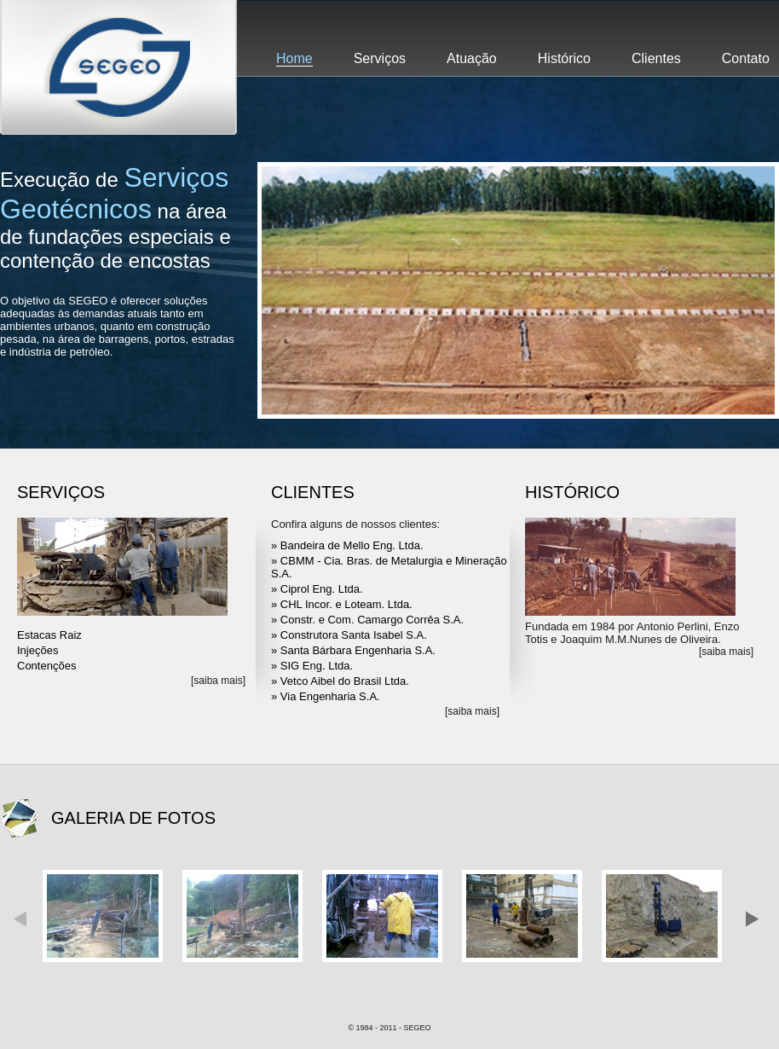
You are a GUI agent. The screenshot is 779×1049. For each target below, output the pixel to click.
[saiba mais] (218, 681)
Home (294, 58)
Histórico (564, 58)
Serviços (380, 58)
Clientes (656, 58)
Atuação (472, 58)
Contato (746, 58)
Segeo (118, 67)
